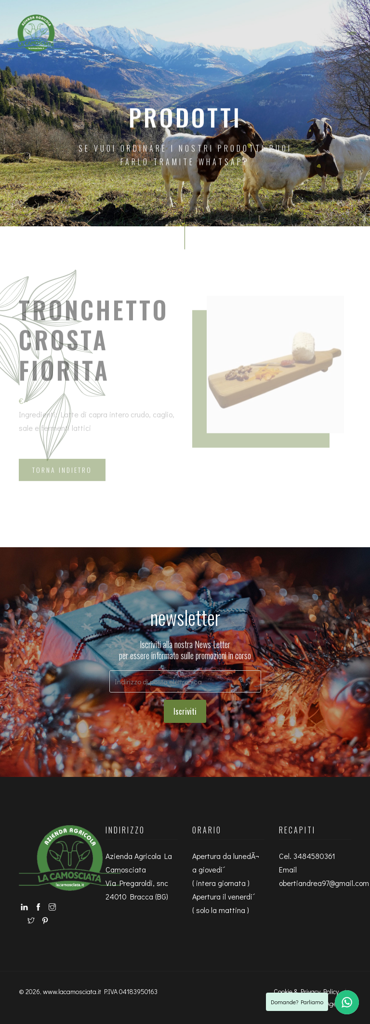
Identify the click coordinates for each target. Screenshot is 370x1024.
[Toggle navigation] (352, 33)
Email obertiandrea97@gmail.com (324, 876)
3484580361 (314, 856)
